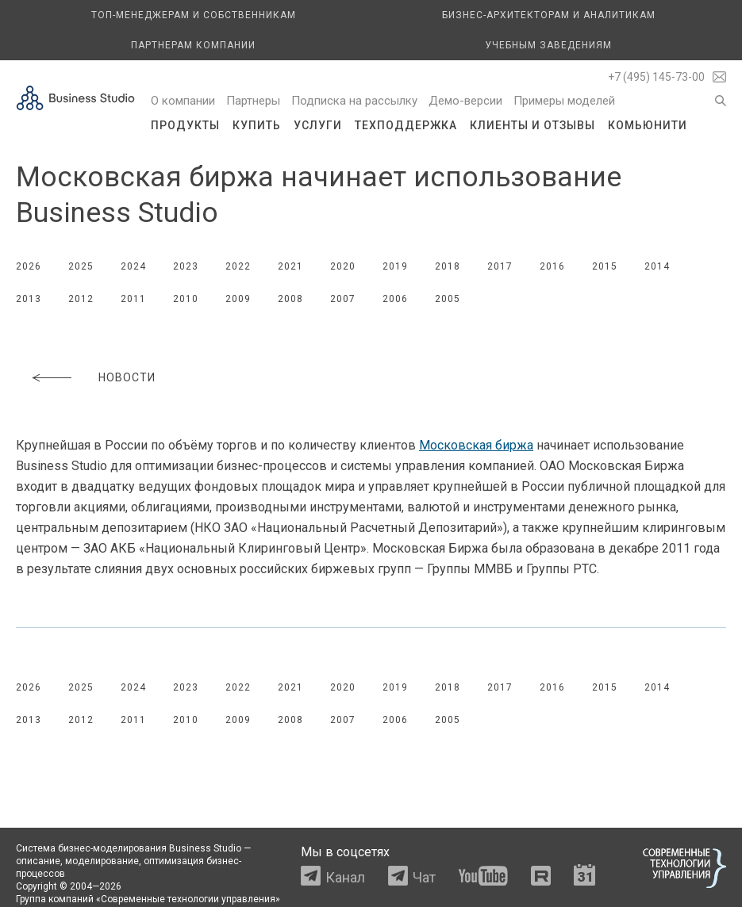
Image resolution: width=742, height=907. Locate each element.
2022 (238, 266)
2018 (447, 266)
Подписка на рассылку (354, 101)
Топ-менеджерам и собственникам (193, 15)
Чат (424, 877)
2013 (28, 298)
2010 (185, 298)
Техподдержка (406, 125)
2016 (552, 266)
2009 (238, 298)
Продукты (185, 125)
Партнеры (253, 101)
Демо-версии (465, 101)
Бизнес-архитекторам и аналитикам (548, 15)
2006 (395, 298)
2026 (28, 266)
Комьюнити (647, 125)
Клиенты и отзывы (532, 125)
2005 (447, 298)
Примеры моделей (564, 101)
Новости (127, 377)
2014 (657, 266)
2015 (604, 266)
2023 (185, 266)
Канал (345, 877)
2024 (133, 266)
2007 (343, 298)
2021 (290, 266)
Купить (257, 125)
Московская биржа (476, 445)
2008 (290, 298)
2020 (343, 266)
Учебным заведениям (548, 45)
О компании (183, 101)
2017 (500, 266)
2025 (81, 266)
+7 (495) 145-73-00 (656, 77)
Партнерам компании (193, 45)
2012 (81, 298)
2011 (133, 298)
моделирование (102, 861)
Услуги (318, 125)
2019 (395, 266)
